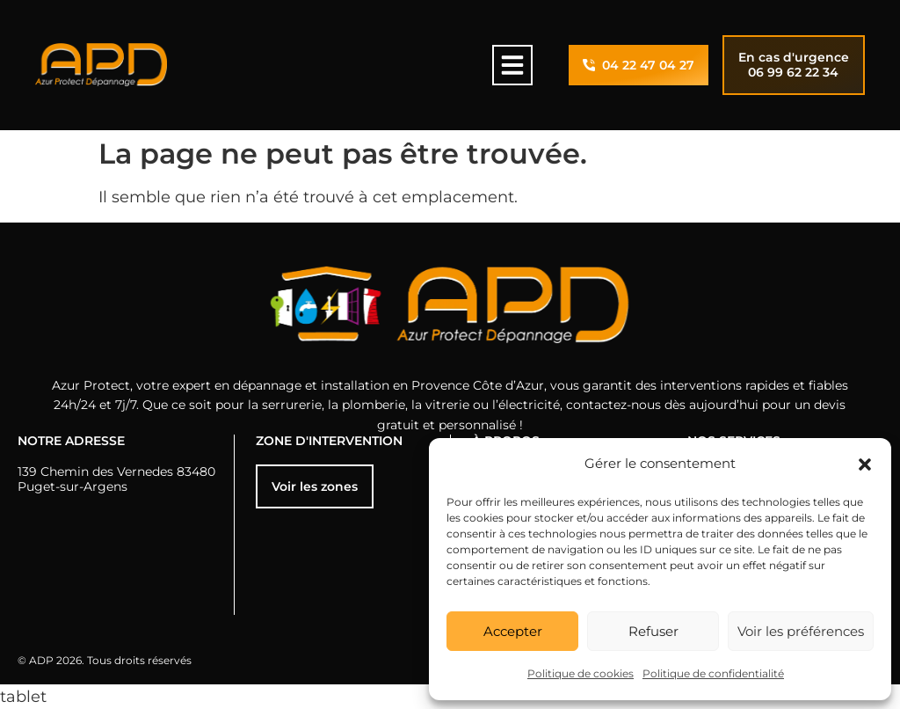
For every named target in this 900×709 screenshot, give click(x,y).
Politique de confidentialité (713, 673)
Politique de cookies (580, 673)
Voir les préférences (800, 631)
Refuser (653, 631)
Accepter (512, 631)
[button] (865, 464)
